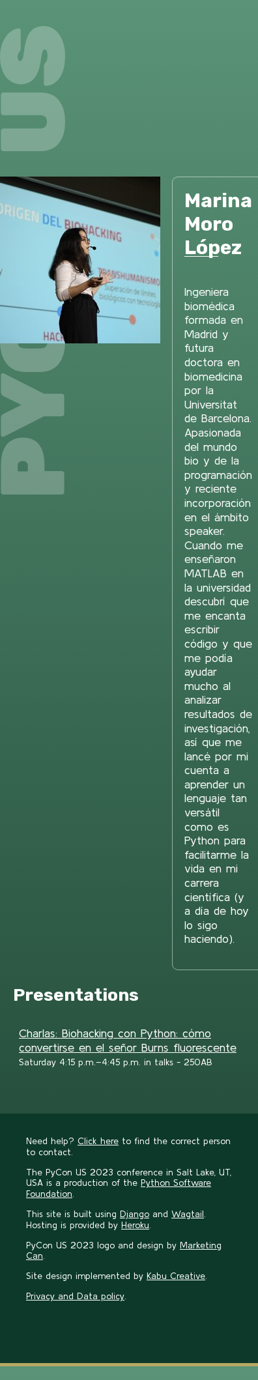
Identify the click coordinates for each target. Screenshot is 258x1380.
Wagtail (187, 1214)
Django (134, 1214)
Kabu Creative (176, 1276)
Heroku (135, 1225)
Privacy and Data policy (75, 1296)
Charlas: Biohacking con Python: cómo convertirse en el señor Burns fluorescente (127, 1040)
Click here (98, 1141)
